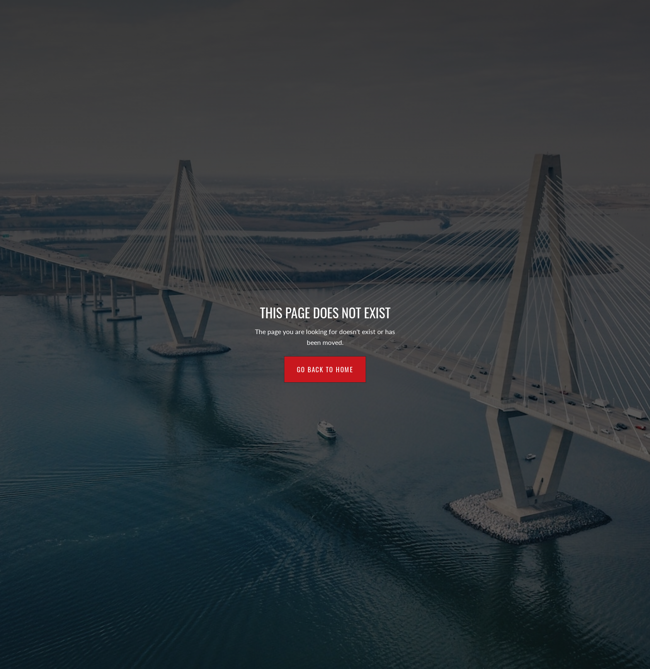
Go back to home (325, 369)
